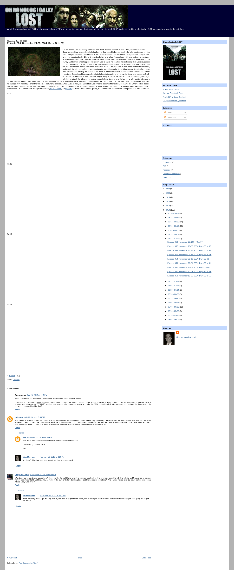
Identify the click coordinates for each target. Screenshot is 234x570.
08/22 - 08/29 (173, 218)
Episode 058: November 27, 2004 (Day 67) (185, 242)
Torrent (166, 177)
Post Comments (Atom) (28, 563)
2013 (168, 206)
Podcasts (166, 170)
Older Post (146, 558)
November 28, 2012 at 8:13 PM (43, 475)
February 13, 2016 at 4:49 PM (39, 437)
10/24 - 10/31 (173, 213)
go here (68, 89)
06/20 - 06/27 (173, 294)
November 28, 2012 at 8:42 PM (52, 495)
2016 (168, 197)
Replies (21, 433)
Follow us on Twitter (171, 89)
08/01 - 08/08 (173, 230)
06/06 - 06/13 (173, 303)
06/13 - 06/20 (173, 298)
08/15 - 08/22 (173, 222)
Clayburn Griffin (22, 475)
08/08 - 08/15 (173, 226)
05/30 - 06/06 (173, 307)
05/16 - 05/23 (173, 315)
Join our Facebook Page (173, 93)
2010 (168, 210)
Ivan (24, 437)
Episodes (16, 380)
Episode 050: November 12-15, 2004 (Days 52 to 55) (189, 276)
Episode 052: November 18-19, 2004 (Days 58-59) (188, 267)
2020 (168, 193)
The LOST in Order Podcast (174, 97)
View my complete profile (186, 337)
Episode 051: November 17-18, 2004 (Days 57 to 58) (189, 272)
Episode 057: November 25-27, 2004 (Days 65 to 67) (189, 246)
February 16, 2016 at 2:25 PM (52, 457)
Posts (168, 113)
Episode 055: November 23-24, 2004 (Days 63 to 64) (189, 255)
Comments (170, 118)
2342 (168, 189)
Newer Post (12, 558)
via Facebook (55, 89)
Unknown (19, 417)
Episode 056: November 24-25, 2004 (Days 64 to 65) (35, 43)
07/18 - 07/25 (173, 239)
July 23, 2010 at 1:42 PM (37, 395)
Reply (17, 409)
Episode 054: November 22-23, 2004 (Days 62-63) (188, 259)
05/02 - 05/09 (173, 320)
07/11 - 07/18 (173, 281)
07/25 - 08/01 (173, 234)
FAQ (164, 166)
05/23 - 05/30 (173, 311)
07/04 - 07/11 (173, 286)
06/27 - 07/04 (173, 290)
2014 (168, 201)
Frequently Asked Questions (174, 101)
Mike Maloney (29, 457)
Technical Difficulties (171, 174)
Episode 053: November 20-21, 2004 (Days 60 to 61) (189, 263)
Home (79, 558)
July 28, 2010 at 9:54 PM (34, 417)
